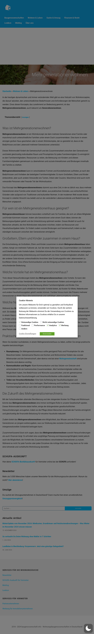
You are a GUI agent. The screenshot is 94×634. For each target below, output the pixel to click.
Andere (24, 329)
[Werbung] (60, 325)
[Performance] (33, 325)
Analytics (53, 325)
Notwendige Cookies (29, 322)
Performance (39, 325)
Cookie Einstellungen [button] (27, 334)
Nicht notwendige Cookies (53, 322)
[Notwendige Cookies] (20, 322)
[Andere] (20, 329)
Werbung (65, 325)
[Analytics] (48, 325)
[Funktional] (20, 325)
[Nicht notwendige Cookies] (41, 322)
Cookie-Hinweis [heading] (26, 300)
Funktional (25, 325)
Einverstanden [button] (47, 334)
